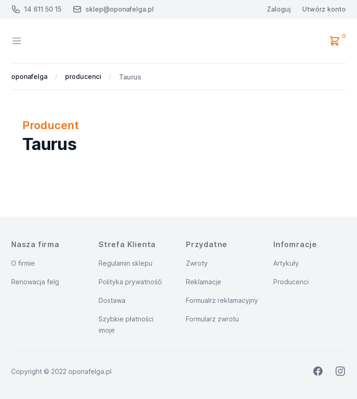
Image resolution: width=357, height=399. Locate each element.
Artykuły (286, 263)
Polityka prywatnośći (130, 282)
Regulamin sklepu (125, 263)
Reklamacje (203, 282)
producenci (83, 76)
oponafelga (29, 76)
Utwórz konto (324, 9)
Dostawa (112, 300)
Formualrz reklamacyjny (222, 300)
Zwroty (197, 263)
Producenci (291, 282)
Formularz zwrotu (212, 319)
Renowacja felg (35, 282)
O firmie (23, 263)
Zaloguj (279, 9)
